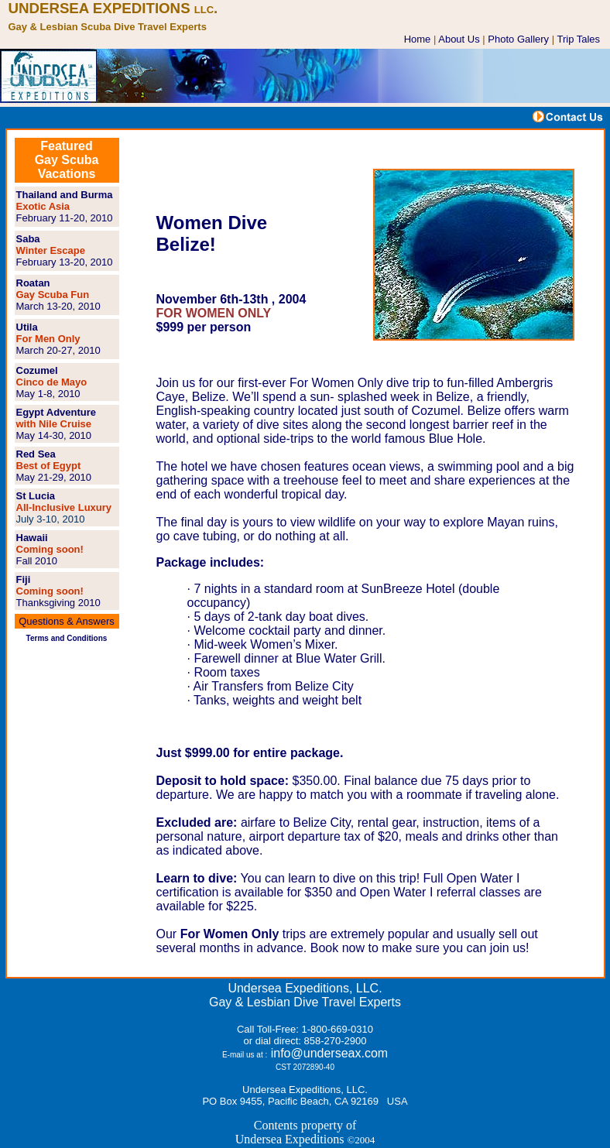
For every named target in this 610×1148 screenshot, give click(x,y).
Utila (27, 327)
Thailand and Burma (64, 194)
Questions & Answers (67, 621)
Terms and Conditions (67, 638)
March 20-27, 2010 (58, 350)
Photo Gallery (518, 39)
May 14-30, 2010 (54, 435)
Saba (28, 239)
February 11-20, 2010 (64, 218)
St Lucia (36, 496)
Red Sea (36, 454)
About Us (458, 39)
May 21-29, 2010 (54, 477)
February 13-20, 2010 (64, 262)
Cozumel (37, 370)
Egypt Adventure (56, 412)
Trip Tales (578, 39)
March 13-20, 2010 (58, 306)
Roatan (33, 283)
